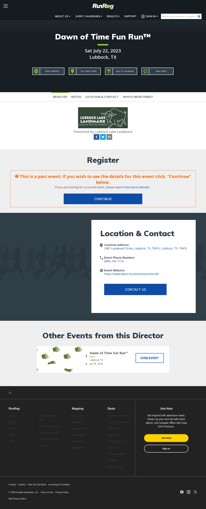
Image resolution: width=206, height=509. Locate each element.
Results (113, 16)
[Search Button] (199, 16)
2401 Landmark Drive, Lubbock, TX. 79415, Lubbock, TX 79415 (145, 248)
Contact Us (132, 289)
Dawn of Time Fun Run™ (103, 36)
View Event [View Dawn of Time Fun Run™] (150, 358)
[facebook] (96, 137)
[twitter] (103, 137)
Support (130, 16)
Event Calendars (89, 16)
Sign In (149, 16)
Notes (76, 97)
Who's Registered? (138, 97)
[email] (109, 137)
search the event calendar (132, 187)
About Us (62, 16)
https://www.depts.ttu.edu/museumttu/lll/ (131, 274)
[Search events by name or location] (179, 16)
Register (60, 97)
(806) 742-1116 (114, 261)
